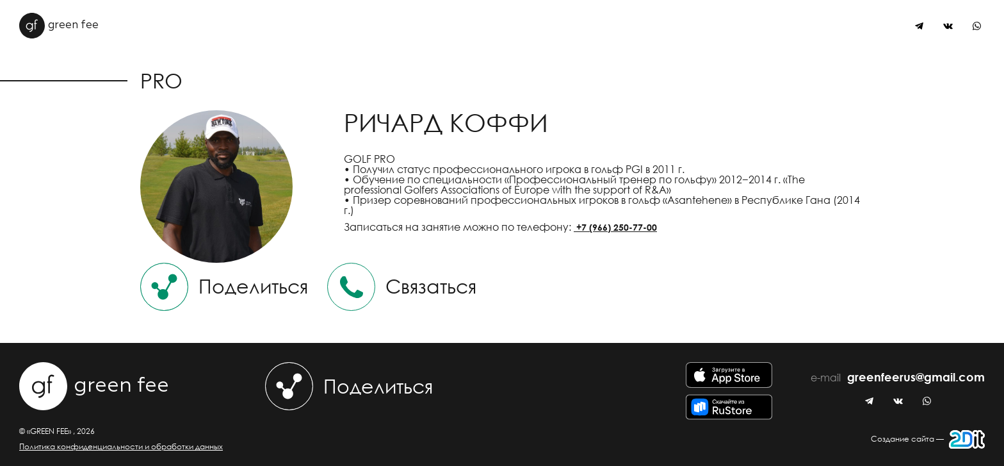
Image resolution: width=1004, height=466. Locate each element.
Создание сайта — (928, 439)
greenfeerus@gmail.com (916, 377)
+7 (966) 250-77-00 (615, 227)
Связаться (401, 287)
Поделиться (224, 287)
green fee (59, 25)
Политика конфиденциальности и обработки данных (121, 446)
